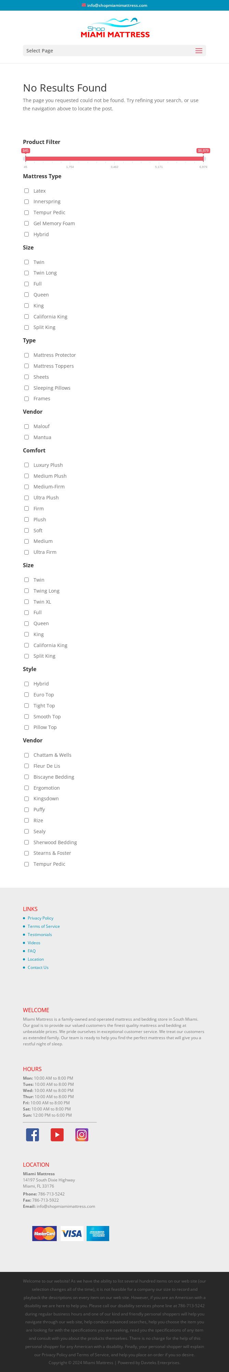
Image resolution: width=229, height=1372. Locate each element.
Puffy (39, 809)
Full (38, 283)
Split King (44, 327)
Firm (39, 508)
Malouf (42, 426)
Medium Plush (50, 476)
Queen (41, 294)
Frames (42, 398)
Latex (40, 190)
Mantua (42, 437)
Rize (38, 820)
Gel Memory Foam (54, 223)
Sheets (41, 377)
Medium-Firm (49, 486)
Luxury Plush (48, 465)
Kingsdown (46, 798)
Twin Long (45, 272)
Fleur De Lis (47, 766)
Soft (38, 530)
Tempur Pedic (49, 212)
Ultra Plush (46, 497)
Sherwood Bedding (55, 842)
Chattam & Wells (53, 755)
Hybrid (41, 234)
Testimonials (40, 934)
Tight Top (44, 705)
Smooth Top (47, 716)
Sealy (40, 831)
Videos (34, 943)
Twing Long (47, 590)
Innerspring (47, 201)
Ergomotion (47, 788)
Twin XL (42, 601)
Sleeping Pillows (52, 388)
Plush (40, 519)
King (39, 305)
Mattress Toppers (54, 366)
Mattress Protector (55, 355)
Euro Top (44, 694)
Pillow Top (45, 727)
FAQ (32, 951)
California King (50, 316)
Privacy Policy (40, 918)
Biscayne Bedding (54, 777)
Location (36, 959)
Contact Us (38, 967)
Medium (43, 541)
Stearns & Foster (52, 853)
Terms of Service (44, 926)
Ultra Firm (45, 552)
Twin (39, 262)
